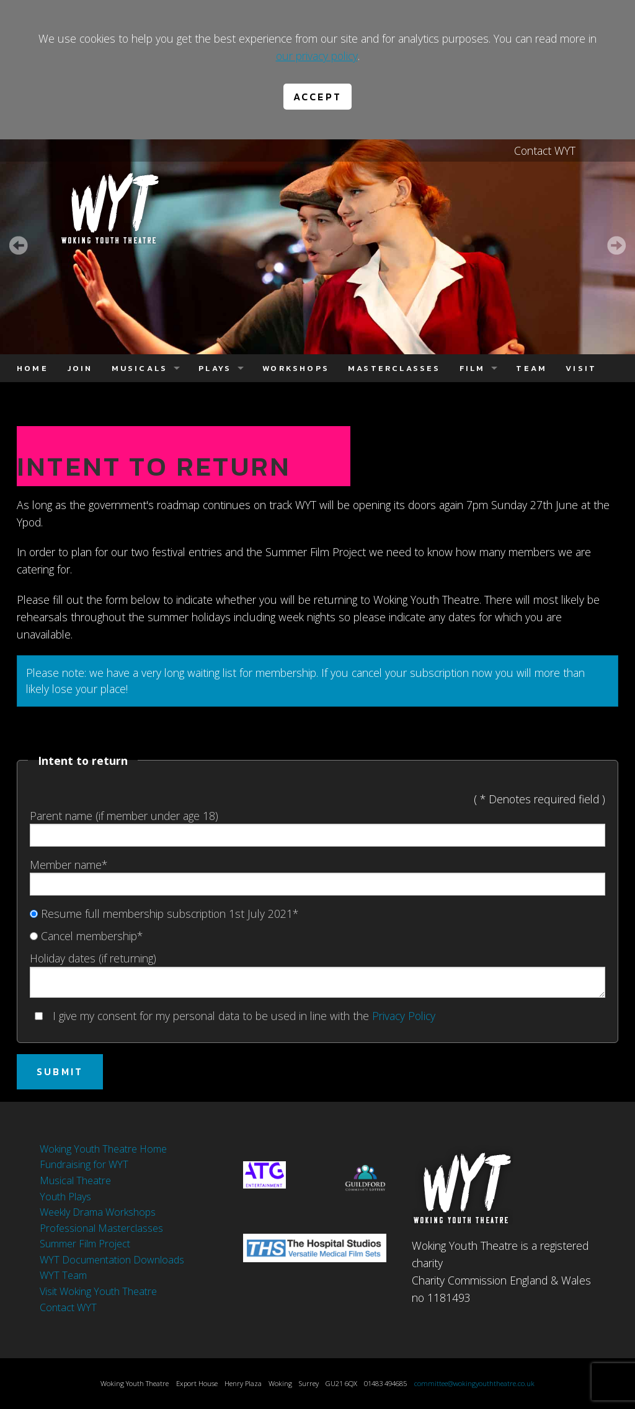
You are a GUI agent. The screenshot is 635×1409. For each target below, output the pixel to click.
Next (616, 245)
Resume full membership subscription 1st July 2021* (164, 913)
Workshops (295, 368)
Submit (60, 1071)
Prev (18, 245)
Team (531, 368)
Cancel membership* (86, 935)
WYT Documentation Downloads (112, 1260)
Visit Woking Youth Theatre (98, 1291)
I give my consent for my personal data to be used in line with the (235, 1015)
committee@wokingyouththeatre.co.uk (474, 1383)
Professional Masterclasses (101, 1228)
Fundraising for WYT (84, 1164)
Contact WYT (544, 150)
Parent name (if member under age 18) (317, 827)
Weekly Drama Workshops (98, 1212)
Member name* (317, 876)
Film (473, 368)
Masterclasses (394, 368)
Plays (214, 368)
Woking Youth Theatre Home (103, 1149)
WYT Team (63, 1275)
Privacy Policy (403, 1015)
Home (32, 368)
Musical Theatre (75, 1180)
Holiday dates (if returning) (317, 974)
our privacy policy (317, 55)
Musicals (140, 368)
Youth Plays (65, 1196)
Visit (581, 368)
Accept (317, 96)
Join (80, 368)
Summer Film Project (85, 1243)
